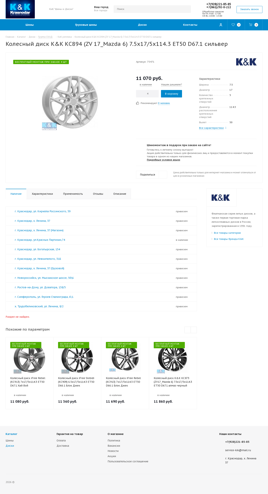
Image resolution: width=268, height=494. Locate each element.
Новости (113, 451)
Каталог (11, 434)
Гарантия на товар (70, 434)
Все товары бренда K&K (229, 239)
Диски (10, 445)
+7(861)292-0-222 (218, 7)
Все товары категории (227, 232)
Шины (10, 440)
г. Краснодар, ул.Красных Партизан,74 (40, 240)
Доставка (63, 445)
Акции (112, 456)
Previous (188, 330)
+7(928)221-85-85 (218, 4)
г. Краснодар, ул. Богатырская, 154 (37, 249)
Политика (114, 440)
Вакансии (114, 445)
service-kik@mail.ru (238, 450)
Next (194, 330)
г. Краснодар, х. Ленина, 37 (32, 220)
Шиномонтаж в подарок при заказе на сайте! (179, 145)
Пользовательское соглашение (128, 461)
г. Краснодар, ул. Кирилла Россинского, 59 (43, 211)
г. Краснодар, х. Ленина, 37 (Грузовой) (39, 268)
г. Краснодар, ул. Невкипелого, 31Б (38, 259)
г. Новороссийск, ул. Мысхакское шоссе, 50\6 (44, 278)
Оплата (61, 440)
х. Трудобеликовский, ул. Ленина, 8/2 (39, 306)
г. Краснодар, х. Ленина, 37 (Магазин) (39, 230)
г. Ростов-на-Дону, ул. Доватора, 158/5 (40, 287)
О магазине (116, 434)
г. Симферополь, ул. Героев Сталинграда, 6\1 (44, 297)
